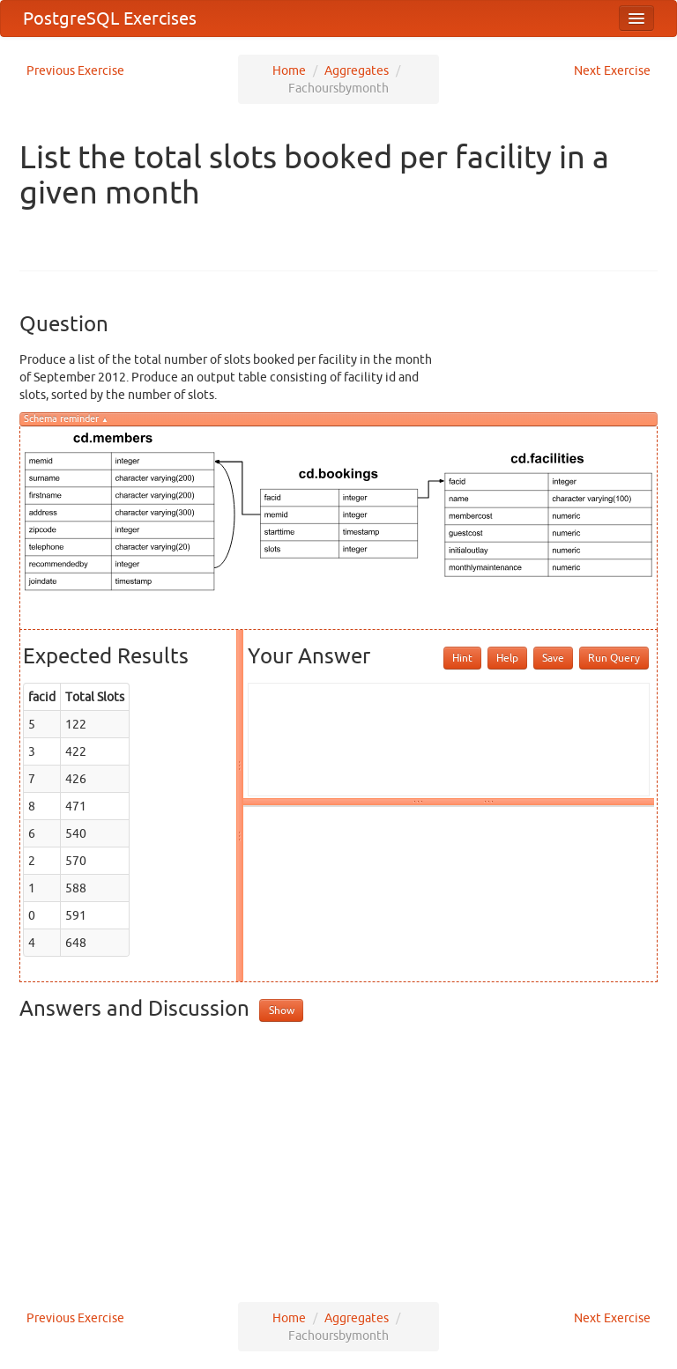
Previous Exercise (75, 70)
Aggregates (356, 70)
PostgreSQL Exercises (110, 18)
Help (507, 657)
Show (281, 1010)
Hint (462, 657)
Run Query (614, 657)
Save (553, 657)
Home (289, 70)
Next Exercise (612, 70)
